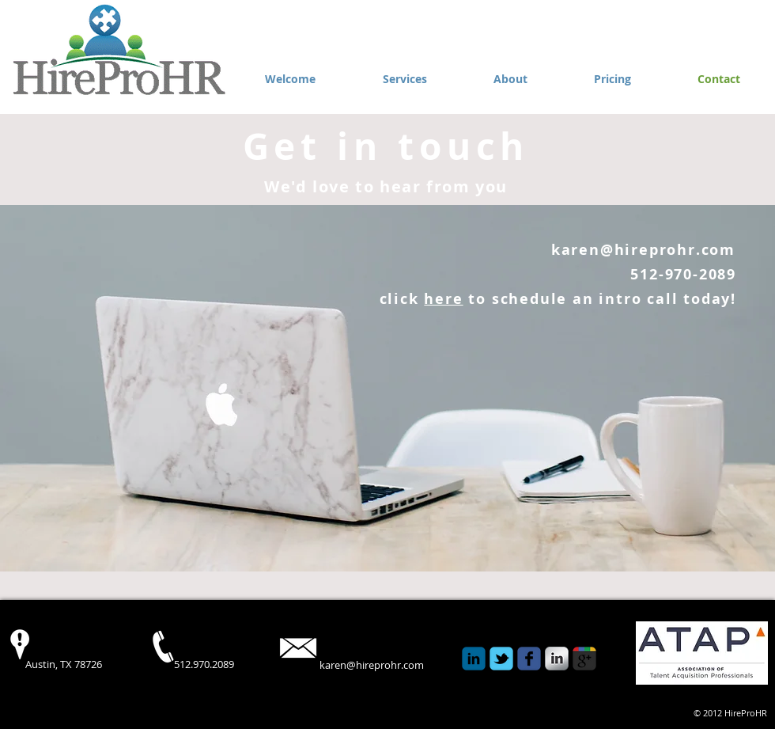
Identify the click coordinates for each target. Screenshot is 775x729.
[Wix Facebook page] (529, 658)
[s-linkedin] (557, 658)
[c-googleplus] (584, 658)
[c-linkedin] (474, 658)
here (443, 299)
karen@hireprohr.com (643, 250)
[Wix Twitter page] (501, 658)
